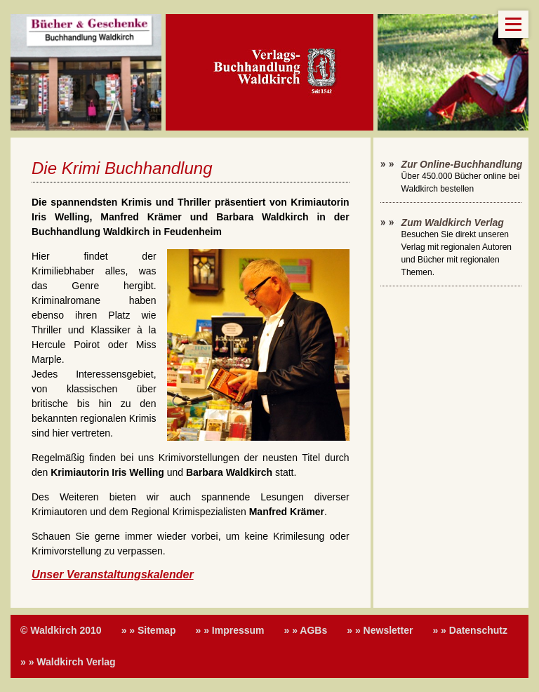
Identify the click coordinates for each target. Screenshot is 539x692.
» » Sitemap (148, 630)
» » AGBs (306, 630)
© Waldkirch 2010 (61, 630)
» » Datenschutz (469, 630)
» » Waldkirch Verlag (68, 661)
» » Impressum (229, 630)
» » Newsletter (380, 630)
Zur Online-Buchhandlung (462, 164)
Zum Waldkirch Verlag (452, 222)
